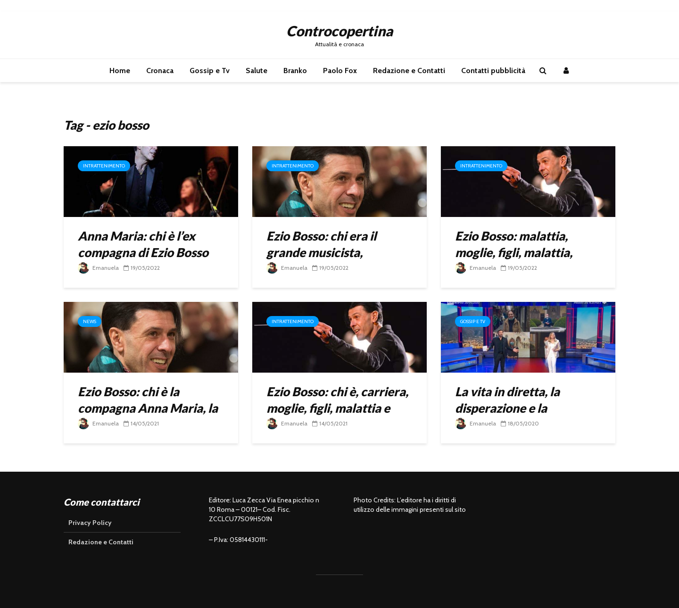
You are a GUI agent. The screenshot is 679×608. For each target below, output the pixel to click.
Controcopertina (339, 30)
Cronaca (160, 70)
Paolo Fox (340, 70)
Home (119, 70)
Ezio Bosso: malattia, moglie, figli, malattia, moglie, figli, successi (513, 252)
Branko (295, 70)
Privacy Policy (90, 522)
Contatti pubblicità (493, 70)
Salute (256, 70)
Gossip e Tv (210, 70)
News (89, 321)
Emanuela (98, 267)
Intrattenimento (104, 166)
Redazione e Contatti (409, 70)
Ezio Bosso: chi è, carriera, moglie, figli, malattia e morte (337, 408)
